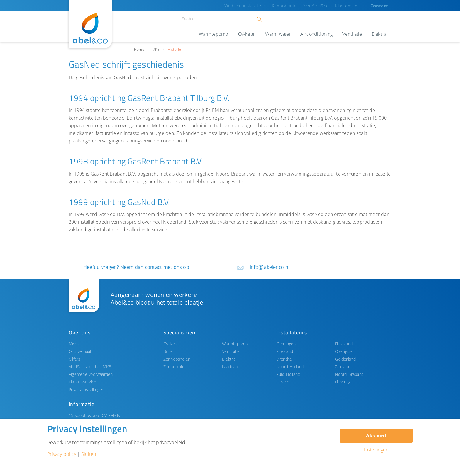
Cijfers (75, 359)
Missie (75, 343)
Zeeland (342, 366)
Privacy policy (61, 454)
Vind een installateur (259, 5)
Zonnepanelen (177, 359)
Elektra (228, 359)
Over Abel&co (323, 5)
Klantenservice (355, 5)
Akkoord (376, 435)
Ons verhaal (80, 351)
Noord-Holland (290, 366)
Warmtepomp (235, 343)
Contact (381, 5)
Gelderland (345, 359)
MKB (156, 49)
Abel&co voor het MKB (90, 366)
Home (139, 49)
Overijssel (344, 351)
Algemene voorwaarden (91, 374)
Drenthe (284, 359)
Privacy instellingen (86, 389)
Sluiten (88, 454)
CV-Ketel (171, 343)
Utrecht (283, 382)
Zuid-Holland (288, 374)
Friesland (284, 351)
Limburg (342, 382)
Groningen (286, 343)
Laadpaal (230, 366)
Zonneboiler (174, 366)
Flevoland (344, 343)
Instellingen (376, 449)
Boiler (168, 351)
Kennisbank (294, 5)
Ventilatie (231, 351)
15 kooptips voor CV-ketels (94, 415)
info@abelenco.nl (270, 267)
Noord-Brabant (349, 374)
